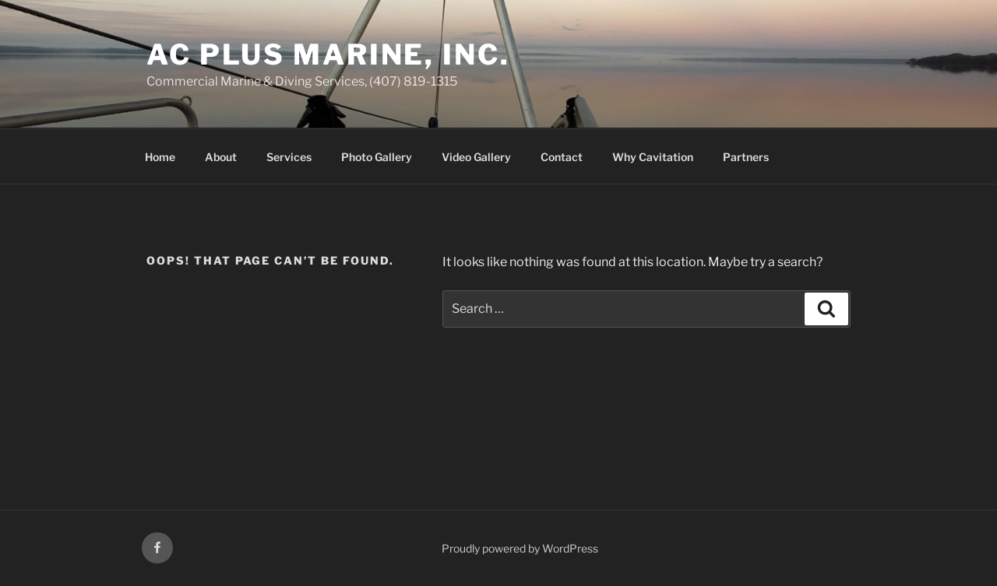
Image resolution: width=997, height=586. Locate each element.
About (221, 156)
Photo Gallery (376, 156)
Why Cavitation (652, 156)
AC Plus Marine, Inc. (328, 54)
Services (289, 156)
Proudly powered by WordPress (520, 548)
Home (160, 156)
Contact (562, 156)
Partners (746, 156)
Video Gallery (476, 156)
